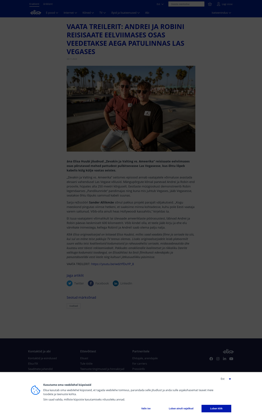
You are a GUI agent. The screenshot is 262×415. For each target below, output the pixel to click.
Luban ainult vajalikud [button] (181, 408)
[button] (224, 379)
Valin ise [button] (146, 408)
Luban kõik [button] (216, 408)
